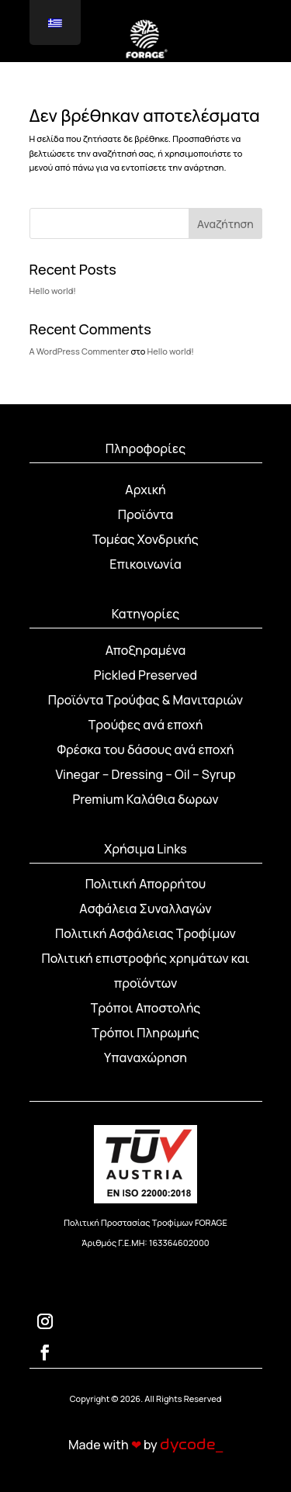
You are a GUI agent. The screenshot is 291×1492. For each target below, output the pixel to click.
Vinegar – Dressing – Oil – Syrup (145, 774)
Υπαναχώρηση (145, 1057)
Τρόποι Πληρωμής (145, 1032)
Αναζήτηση (225, 223)
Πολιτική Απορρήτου (145, 883)
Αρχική (145, 489)
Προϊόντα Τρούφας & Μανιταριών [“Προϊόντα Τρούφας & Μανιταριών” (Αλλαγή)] (145, 699)
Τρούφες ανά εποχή (145, 724)
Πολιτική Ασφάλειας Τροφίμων (145, 933)
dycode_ (191, 1444)
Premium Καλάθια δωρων (145, 799)
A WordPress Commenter (79, 351)
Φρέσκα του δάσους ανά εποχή (145, 749)
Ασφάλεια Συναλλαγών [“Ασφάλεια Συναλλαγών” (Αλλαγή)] (145, 908)
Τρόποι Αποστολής (146, 1007)
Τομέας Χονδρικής (145, 539)
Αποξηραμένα (146, 650)
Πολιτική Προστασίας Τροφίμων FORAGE (145, 1222)
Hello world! (52, 290)
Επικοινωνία (145, 564)
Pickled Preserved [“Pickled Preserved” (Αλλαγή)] (145, 675)
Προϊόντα (146, 514)
